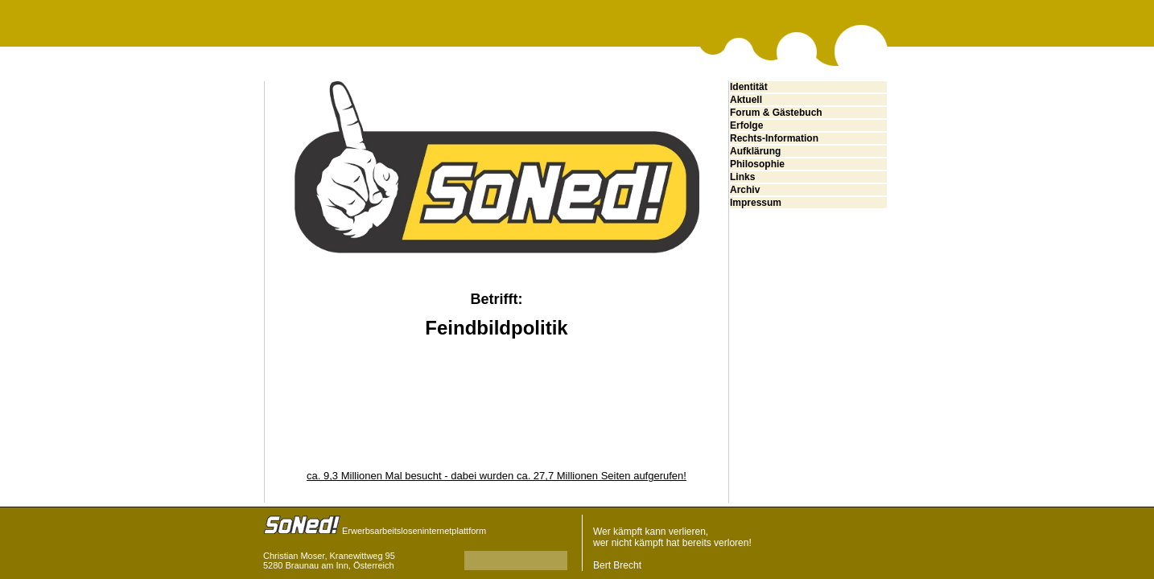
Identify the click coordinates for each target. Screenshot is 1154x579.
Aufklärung (755, 151)
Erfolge (746, 125)
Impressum (755, 202)
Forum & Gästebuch (776, 112)
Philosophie (757, 164)
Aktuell (746, 99)
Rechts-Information (774, 138)
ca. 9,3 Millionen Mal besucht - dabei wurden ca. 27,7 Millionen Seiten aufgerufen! (496, 476)
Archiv (745, 189)
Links (742, 177)
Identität (749, 86)
